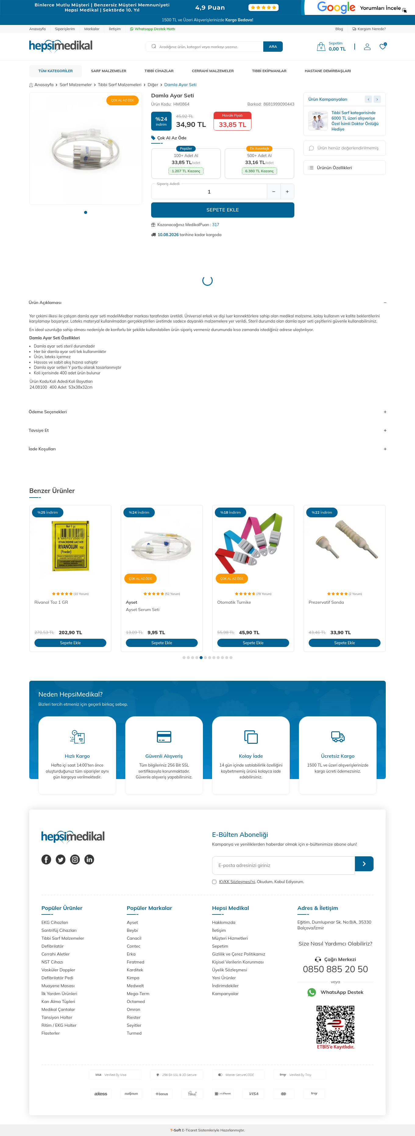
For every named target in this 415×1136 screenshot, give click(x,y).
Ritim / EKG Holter (58, 1025)
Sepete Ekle (223, 210)
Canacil (134, 938)
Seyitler (134, 1025)
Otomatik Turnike (234, 602)
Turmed (134, 1033)
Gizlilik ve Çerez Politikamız (238, 954)
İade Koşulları (207, 449)
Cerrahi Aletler (55, 954)
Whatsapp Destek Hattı (152, 28)
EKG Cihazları (54, 922)
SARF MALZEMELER (108, 70)
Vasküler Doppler (58, 970)
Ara (273, 46)
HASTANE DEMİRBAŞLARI (328, 70)
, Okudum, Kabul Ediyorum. (258, 881)
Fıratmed (135, 962)
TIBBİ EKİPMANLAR (269, 70)
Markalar (92, 28)
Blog (339, 28)
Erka (131, 954)
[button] (85, 212)
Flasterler (50, 1033)
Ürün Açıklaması (207, 302)
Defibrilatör (52, 946)
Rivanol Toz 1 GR (51, 602)
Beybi (132, 930)
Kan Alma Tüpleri (58, 1001)
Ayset (131, 602)
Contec (133, 946)
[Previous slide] (368, 99)
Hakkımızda (223, 922)
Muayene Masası (58, 985)
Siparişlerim (65, 28)
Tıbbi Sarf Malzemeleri (119, 84)
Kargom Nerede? (369, 28)
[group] (86, 148)
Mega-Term (138, 993)
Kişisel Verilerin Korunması (238, 962)
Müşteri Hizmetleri (230, 938)
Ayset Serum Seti (142, 609)
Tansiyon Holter (56, 1017)
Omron (133, 1009)
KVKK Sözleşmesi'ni (237, 881)
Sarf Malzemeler (76, 84)
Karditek (135, 970)
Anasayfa (37, 28)
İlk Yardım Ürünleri (59, 993)
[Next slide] (377, 99)
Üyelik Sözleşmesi (229, 970)
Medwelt (135, 985)
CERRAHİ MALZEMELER (213, 70)
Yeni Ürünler (224, 977)
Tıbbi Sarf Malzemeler (62, 938)
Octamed (136, 1001)
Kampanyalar (225, 993)
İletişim (115, 28)
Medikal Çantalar (58, 1009)
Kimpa (133, 977)
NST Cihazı (52, 962)
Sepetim (220, 946)
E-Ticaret (189, 1130)
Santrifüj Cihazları (58, 930)
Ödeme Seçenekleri (207, 411)
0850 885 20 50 (335, 968)
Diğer (152, 84)
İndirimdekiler (225, 985)
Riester (133, 1017)
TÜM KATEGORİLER (55, 70)
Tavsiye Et (207, 430)
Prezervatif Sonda (326, 602)
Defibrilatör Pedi (57, 977)
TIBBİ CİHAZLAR (159, 70)
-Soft (176, 1130)
